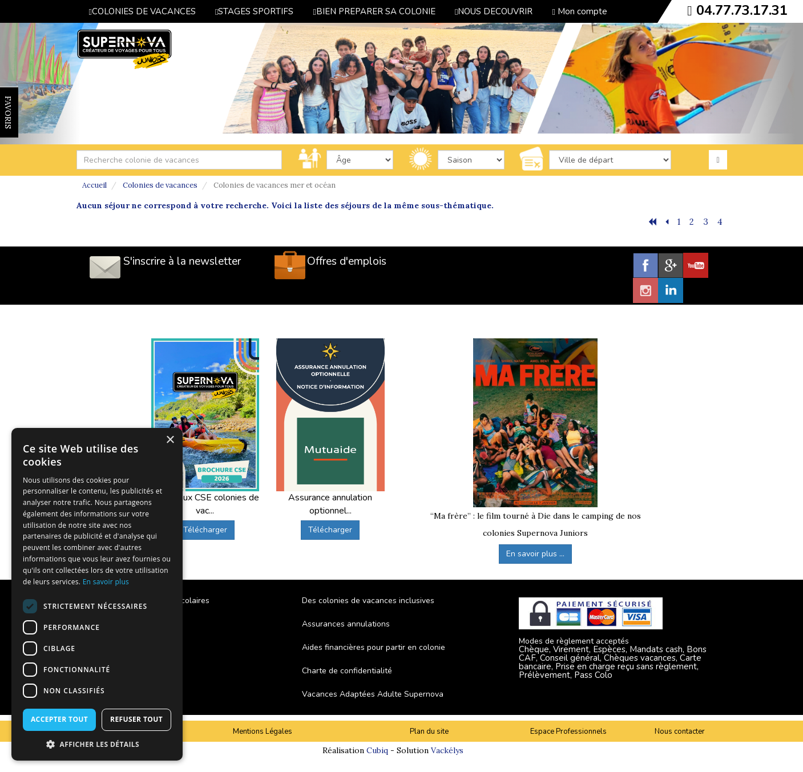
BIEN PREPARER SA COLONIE (374, 11)
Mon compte (579, 11)
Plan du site (429, 731)
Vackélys (447, 750)
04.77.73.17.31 (742, 10)
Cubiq (377, 750)
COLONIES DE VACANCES (142, 11)
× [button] (170, 440)
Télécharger (205, 529)
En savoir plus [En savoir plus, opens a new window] (106, 582)
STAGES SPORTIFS (254, 11)
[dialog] (97, 594)
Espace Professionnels (568, 731)
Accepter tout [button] (59, 719)
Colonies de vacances (160, 185)
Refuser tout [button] (136, 719)
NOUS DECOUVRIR (493, 11)
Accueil (94, 185)
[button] (97, 743)
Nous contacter (680, 731)
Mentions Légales (262, 731)
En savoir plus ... (535, 553)
